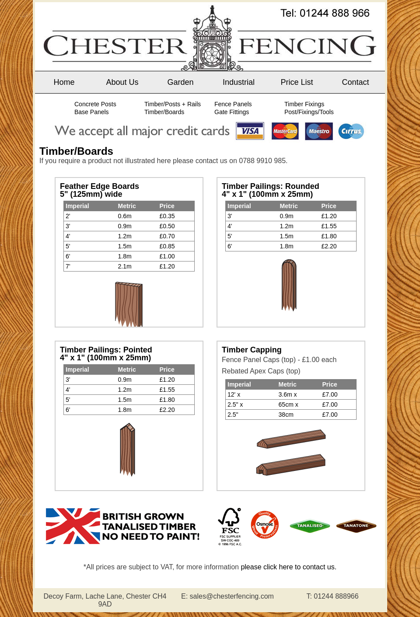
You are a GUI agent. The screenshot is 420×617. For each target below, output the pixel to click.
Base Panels (91, 111)
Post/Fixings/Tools (309, 111)
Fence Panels (233, 104)
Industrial (239, 82)
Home (63, 82)
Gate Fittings (231, 111)
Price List (296, 82)
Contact (355, 82)
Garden (180, 82)
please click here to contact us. (288, 567)
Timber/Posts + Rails (172, 104)
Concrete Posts (95, 104)
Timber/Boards (164, 111)
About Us (122, 82)
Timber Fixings (304, 104)
